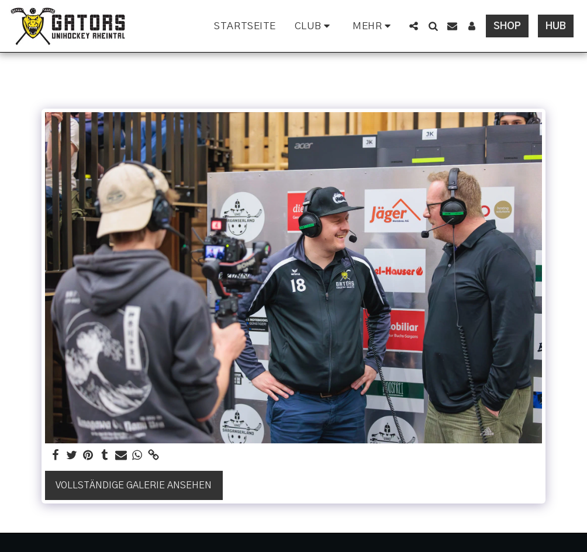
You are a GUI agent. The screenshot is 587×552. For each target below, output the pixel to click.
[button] (314, 26)
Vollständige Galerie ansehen (134, 485)
